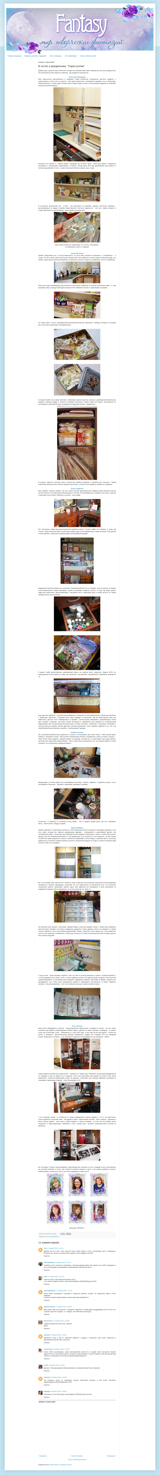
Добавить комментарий (47, 1402)
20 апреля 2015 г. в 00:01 (59, 1377)
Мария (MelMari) (77, 828)
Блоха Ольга (48, 1321)
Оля (45, 1248)
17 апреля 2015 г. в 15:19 (56, 1276)
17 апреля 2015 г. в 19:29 (64, 1307)
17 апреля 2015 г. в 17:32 (64, 1291)
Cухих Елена (48, 1349)
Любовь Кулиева (77, 732)
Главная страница (14, 56)
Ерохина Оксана (49, 1307)
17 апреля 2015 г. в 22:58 (61, 1321)
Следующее (43, 1456)
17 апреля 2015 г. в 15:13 (63, 1262)
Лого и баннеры (56, 56)
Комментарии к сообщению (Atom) (60, 1465)
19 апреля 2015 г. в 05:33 (57, 1365)
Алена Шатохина (77, 253)
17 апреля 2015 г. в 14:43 (55, 1248)
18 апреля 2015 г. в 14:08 (61, 1349)
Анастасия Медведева (77, 77)
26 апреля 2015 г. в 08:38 (58, 1391)
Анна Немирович (50, 1291)
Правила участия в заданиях (35, 56)
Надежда (47, 1391)
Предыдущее (111, 1456)
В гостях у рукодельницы (51, 1236)
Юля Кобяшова (49, 1262)
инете (101, 1117)
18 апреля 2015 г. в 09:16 (59, 1335)
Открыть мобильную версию (77, 1459)
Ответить (47, 1256)
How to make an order (88, 56)
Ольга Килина (77, 1026)
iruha (45, 1276)
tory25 (46, 1365)
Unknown (47, 1335)
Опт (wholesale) (71, 56)
